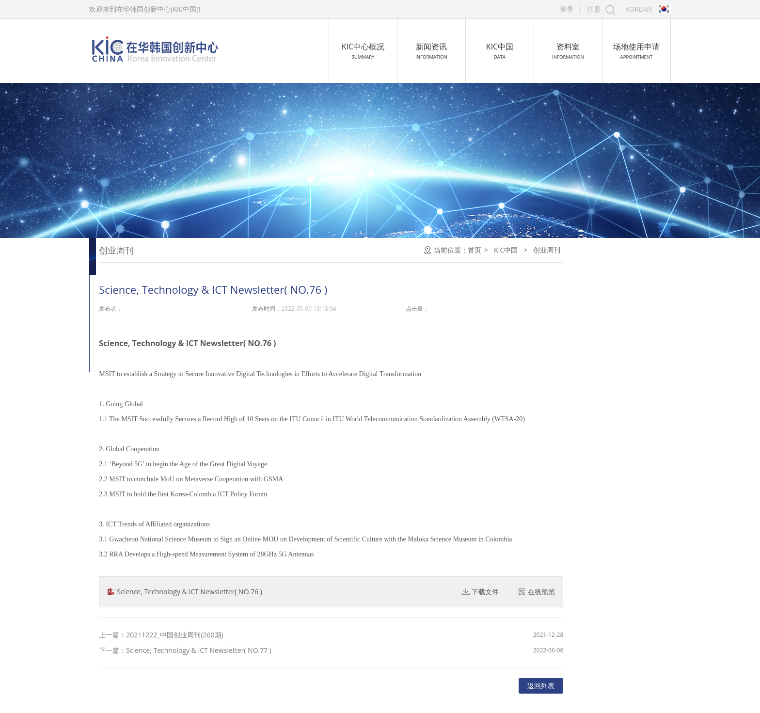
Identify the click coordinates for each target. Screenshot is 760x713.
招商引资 (119, 324)
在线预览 (648, 591)
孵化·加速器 (124, 299)
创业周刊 (119, 250)
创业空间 (119, 349)
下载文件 (591, 591)
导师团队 (119, 373)
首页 (581, 249)
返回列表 (647, 685)
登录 (566, 9)
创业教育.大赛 (128, 274)
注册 (594, 9)
